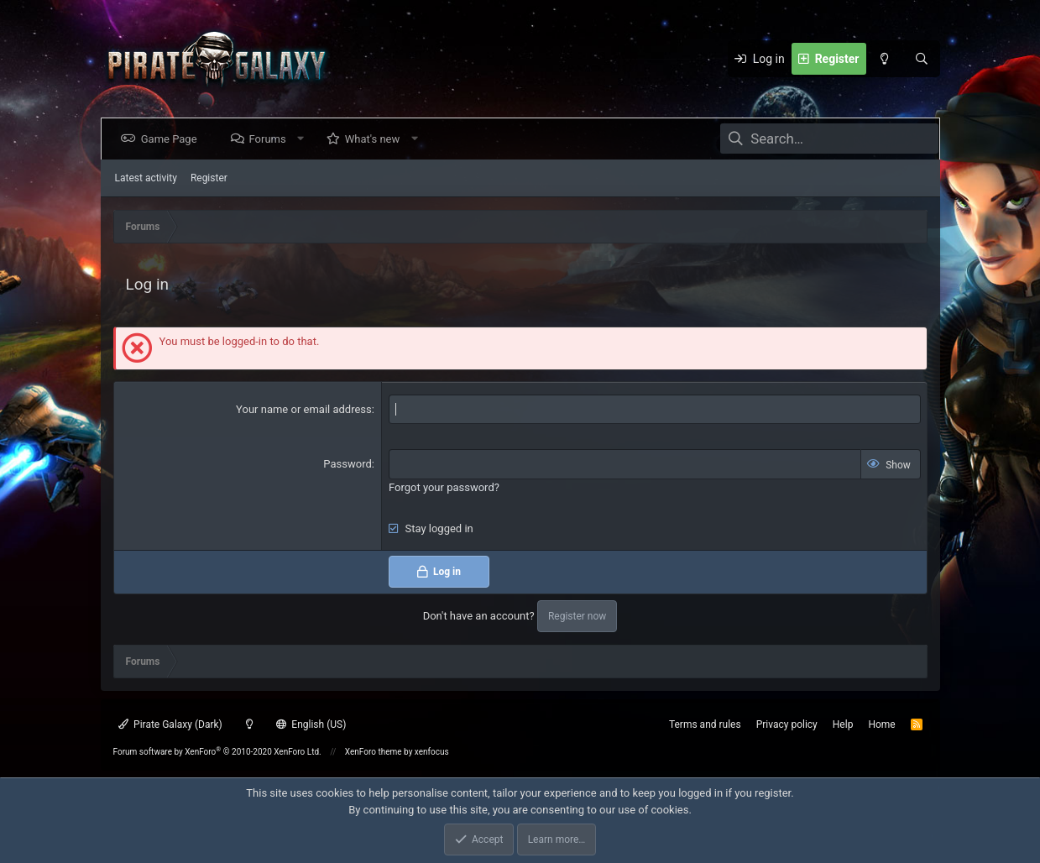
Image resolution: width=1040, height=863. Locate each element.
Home (881, 724)
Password (347, 464)
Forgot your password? (444, 487)
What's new (375, 139)
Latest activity (146, 178)
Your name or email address (304, 409)
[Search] (921, 58)
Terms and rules (705, 724)
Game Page (172, 139)
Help (843, 724)
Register (209, 178)
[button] (303, 139)
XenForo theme (373, 751)
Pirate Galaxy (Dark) (170, 724)
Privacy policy (787, 724)
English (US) (311, 724)
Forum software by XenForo (217, 751)
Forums (270, 139)
